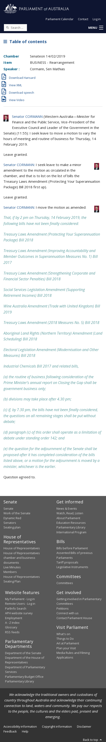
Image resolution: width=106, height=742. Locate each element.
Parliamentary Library (70, 527)
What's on (63, 634)
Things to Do (65, 638)
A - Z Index (12, 622)
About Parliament (68, 518)
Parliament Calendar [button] (60, 19)
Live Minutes (12, 567)
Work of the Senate (16, 513)
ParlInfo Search (15, 608)
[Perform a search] (7, 27)
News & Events (66, 508)
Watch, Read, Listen (69, 513)
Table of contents (25, 41)
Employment (13, 618)
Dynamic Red (12, 518)
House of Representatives (21, 548)
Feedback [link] (10, 731)
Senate (8, 508)
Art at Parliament (67, 643)
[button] (95, 28)
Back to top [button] (93, 740)
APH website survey (18, 613)
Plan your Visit (66, 648)
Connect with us (67, 613)
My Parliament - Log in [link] (20, 599)
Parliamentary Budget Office (24, 677)
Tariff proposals (67, 562)
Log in (97, 19)
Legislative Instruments (72, 567)
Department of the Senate (23, 653)
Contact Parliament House (74, 618)
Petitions (62, 608)
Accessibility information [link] (20, 726)
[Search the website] (15, 27)
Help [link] (25, 731)
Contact (83, 19)
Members (10, 572)
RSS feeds (12, 632)
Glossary (11, 627)
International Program (71, 532)
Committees (64, 583)
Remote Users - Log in (20, 603)
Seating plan (12, 527)
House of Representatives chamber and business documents (21, 558)
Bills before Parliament (72, 548)
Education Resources (71, 523)
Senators (9, 523)
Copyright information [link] (57, 726)
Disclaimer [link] (84, 726)
